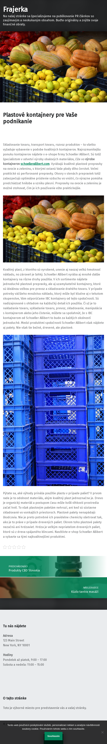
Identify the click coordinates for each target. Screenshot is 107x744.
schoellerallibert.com (35, 164)
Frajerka (15, 9)
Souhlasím (53, 736)
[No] (102, 732)
